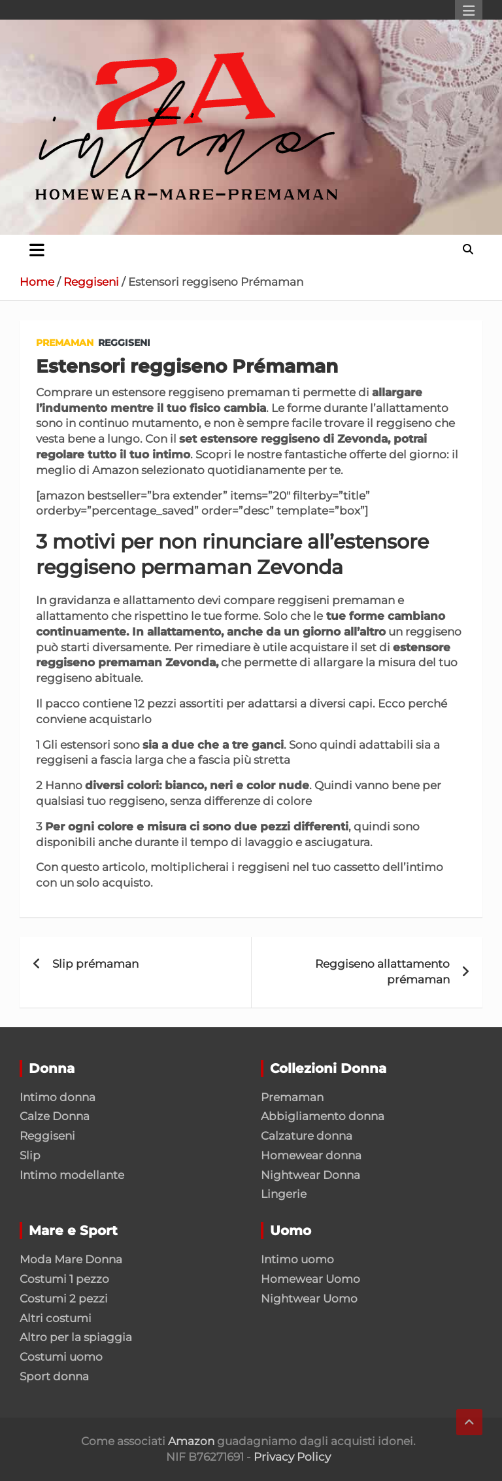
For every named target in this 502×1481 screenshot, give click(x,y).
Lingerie (284, 1193)
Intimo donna (57, 1097)
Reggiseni (124, 343)
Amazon (191, 1441)
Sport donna (54, 1376)
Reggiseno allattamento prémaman (382, 971)
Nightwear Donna (310, 1175)
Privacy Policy (292, 1456)
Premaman (64, 343)
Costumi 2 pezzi (64, 1298)
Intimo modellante (72, 1175)
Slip (30, 1155)
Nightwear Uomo (309, 1298)
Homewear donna (311, 1155)
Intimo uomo (297, 1259)
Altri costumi (56, 1318)
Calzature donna (306, 1135)
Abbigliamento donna (322, 1116)
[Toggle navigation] (37, 250)
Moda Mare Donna (71, 1259)
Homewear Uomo (310, 1278)
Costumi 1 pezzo (64, 1278)
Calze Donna (55, 1116)
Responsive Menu (468, 11)
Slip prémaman (95, 963)
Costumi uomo (61, 1356)
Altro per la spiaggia (76, 1337)
